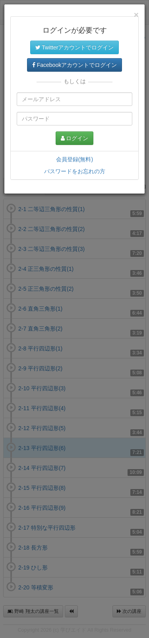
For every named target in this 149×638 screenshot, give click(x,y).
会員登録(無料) (74, 159)
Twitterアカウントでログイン (74, 47)
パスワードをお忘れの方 (74, 171)
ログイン (75, 138)
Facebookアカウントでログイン (74, 65)
